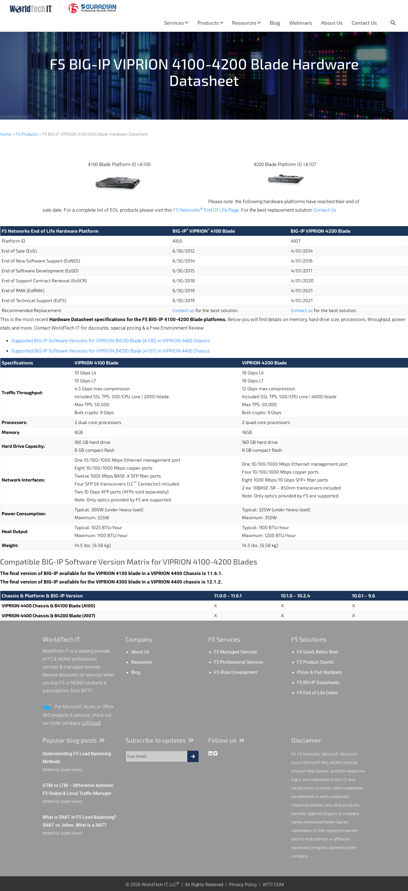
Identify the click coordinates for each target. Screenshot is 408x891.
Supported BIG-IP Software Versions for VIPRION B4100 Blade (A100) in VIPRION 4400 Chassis (110, 340)
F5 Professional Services (238, 662)
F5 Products (27, 134)
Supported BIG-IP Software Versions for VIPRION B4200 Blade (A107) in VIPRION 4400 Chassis (110, 351)
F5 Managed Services (235, 652)
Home (5, 134)
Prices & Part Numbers (319, 672)
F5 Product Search (315, 662)
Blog (275, 23)
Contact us (183, 310)
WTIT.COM (273, 884)
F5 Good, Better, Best (317, 652)
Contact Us (364, 23)
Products (210, 23)
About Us (332, 23)
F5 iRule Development (236, 672)
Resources (246, 23)
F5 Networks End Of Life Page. (206, 210)
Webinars (300, 23)
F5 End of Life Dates (317, 692)
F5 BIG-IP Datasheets (318, 682)
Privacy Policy (243, 884)
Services (176, 23)
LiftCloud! (91, 723)
